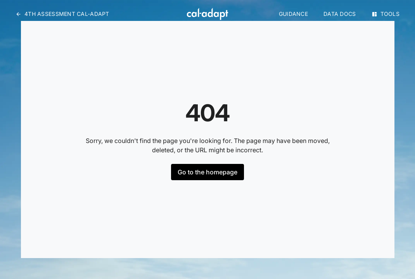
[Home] (207, 14)
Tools (385, 13)
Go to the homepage (207, 172)
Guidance (293, 13)
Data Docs (339, 13)
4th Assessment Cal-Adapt (62, 13)
